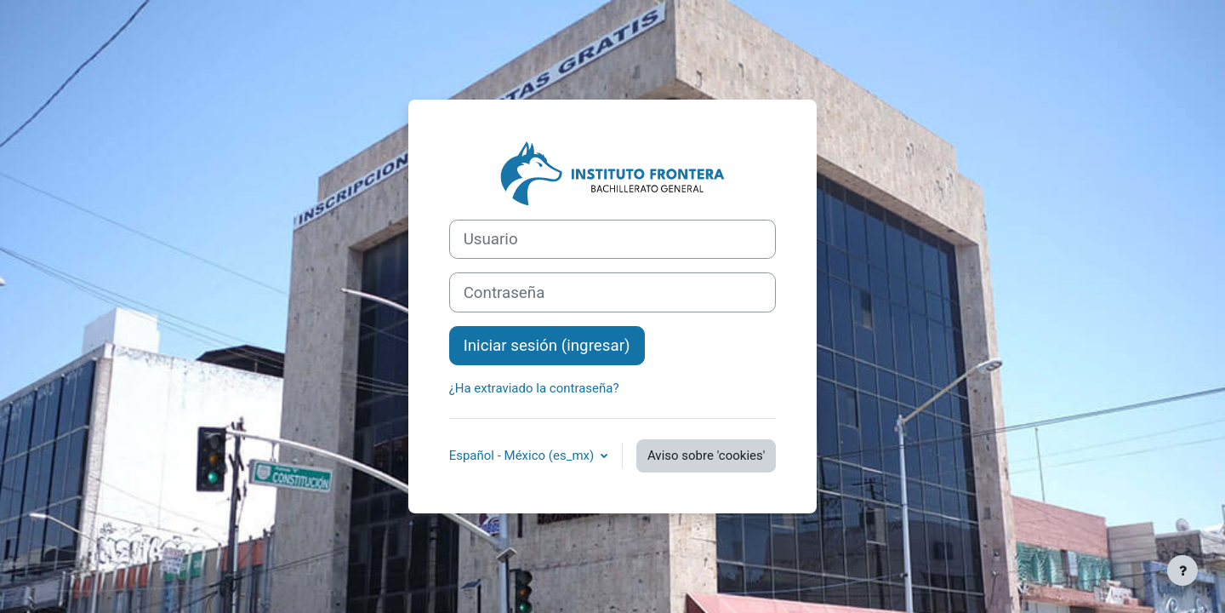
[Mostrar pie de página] (1182, 570)
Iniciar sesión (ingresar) (547, 345)
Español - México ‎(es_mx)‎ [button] (523, 455)
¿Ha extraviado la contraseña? (534, 388)
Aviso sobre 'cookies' (706, 455)
